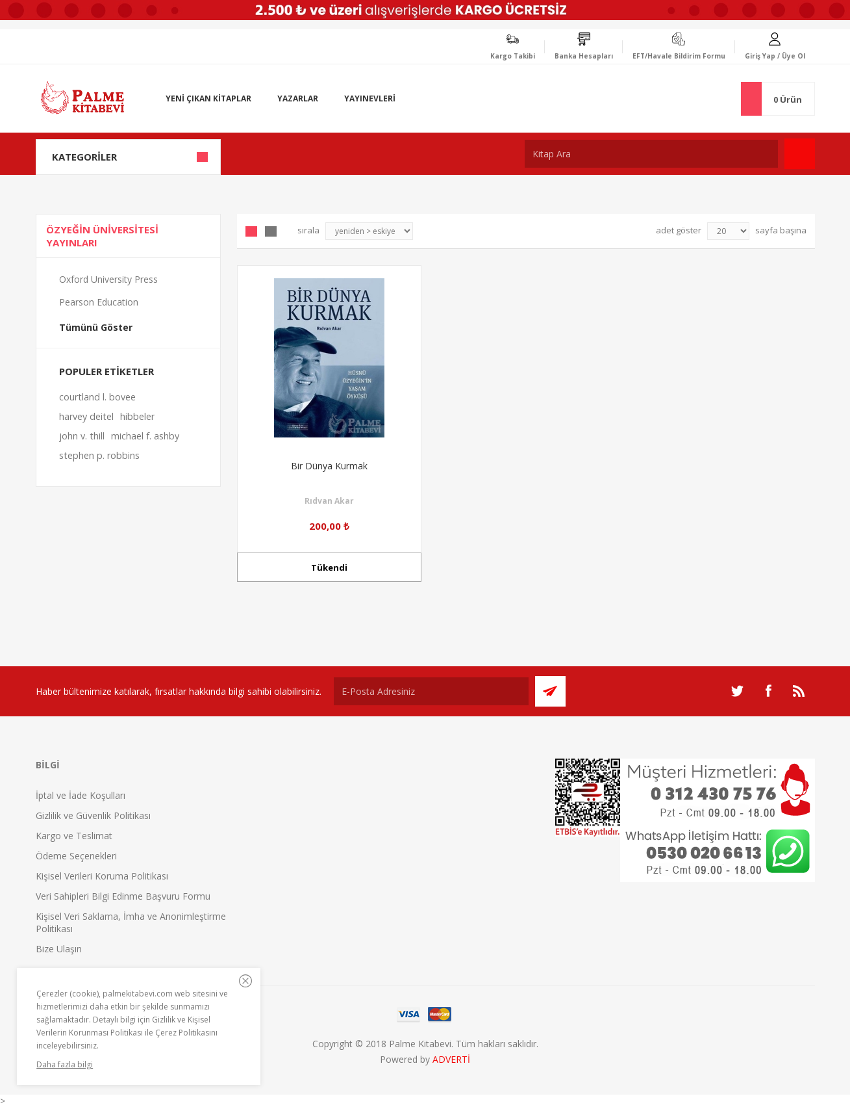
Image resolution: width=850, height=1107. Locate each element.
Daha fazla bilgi (64, 1064)
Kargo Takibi (512, 55)
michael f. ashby (145, 436)
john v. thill (82, 436)
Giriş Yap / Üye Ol (775, 55)
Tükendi (329, 567)
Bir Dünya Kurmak (329, 466)
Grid (251, 231)
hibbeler (137, 416)
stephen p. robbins (99, 455)
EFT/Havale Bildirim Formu (678, 55)
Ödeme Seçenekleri (76, 856)
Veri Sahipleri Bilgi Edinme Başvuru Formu (123, 896)
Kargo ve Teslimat (74, 835)
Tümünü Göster (95, 327)
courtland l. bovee (97, 397)
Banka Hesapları (584, 55)
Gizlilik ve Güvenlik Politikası (93, 815)
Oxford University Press (108, 279)
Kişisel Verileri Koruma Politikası (102, 876)
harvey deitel (86, 416)
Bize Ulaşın (59, 949)
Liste (271, 231)
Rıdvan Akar (329, 500)
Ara (799, 153)
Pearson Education (98, 302)
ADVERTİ (451, 1059)
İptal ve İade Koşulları (80, 795)
